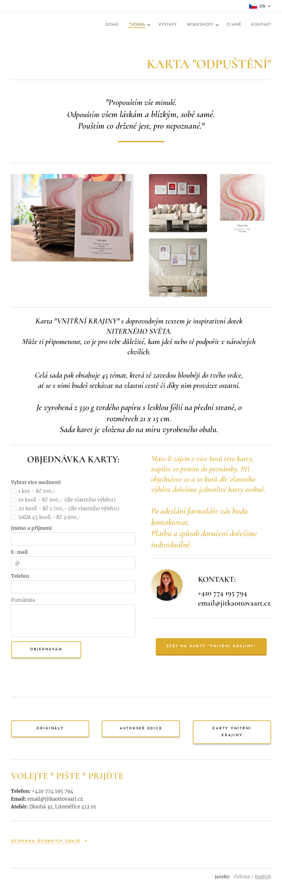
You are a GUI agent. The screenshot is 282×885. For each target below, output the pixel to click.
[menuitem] (115, 25)
